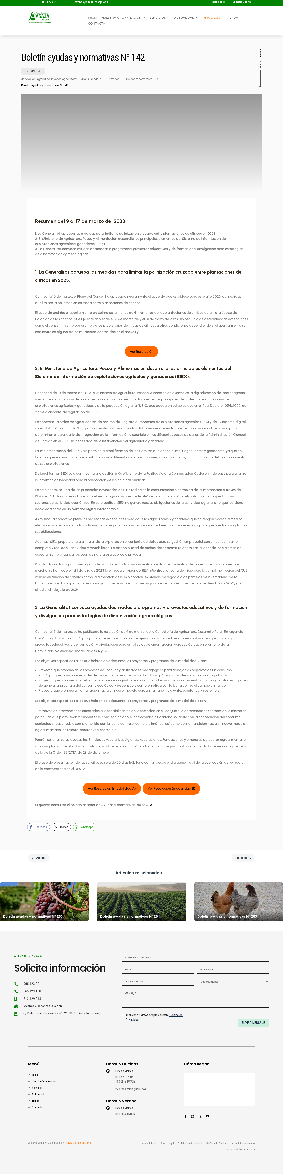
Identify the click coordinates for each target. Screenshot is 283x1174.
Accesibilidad (148, 1143)
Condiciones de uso (243, 1143)
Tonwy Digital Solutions (78, 1142)
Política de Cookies (217, 1143)
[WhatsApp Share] (84, 827)
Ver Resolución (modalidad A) (112, 788)
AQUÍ (150, 805)
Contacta (96, 24)
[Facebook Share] (38, 827)
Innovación (212, 18)
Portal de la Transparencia (240, 1149)
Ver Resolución (141, 351)
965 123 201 (49, 2)
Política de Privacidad (190, 1143)
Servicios (158, 18)
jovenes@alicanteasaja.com (91, 2)
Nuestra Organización (121, 18)
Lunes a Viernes (124, 1070)
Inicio (92, 18)
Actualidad (184, 18)
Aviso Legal (167, 1143)
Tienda (232, 18)
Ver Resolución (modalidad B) (171, 788)
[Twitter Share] (61, 827)
